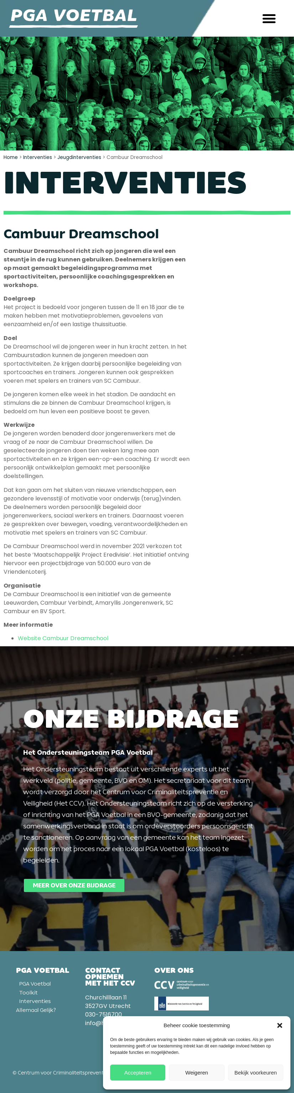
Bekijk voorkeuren (255, 1073)
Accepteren (137, 1073)
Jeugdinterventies (79, 157)
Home (11, 157)
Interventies (37, 157)
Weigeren (196, 1073)
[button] (279, 1025)
